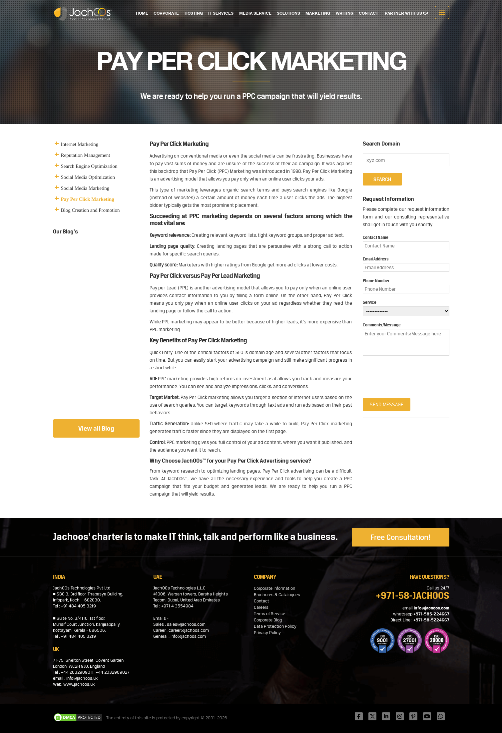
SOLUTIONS (288, 14)
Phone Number (376, 280)
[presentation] (402, 374)
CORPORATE (167, 14)
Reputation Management (85, 155)
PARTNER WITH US (406, 14)
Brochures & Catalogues (277, 594)
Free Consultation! (400, 537)
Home (143, 14)
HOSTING (194, 14)
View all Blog (96, 428)
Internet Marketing (80, 144)
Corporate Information (274, 588)
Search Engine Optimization (89, 166)
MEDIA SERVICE (256, 14)
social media (261, 156)
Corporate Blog (268, 619)
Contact (261, 600)
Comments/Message (382, 325)
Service (369, 302)
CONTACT (368, 14)
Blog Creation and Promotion (90, 210)
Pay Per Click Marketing (87, 199)
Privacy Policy (267, 632)
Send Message (386, 404)
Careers (261, 607)
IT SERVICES (221, 14)
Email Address (376, 259)
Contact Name (375, 237)
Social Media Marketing (85, 188)
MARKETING (318, 14)
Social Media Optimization (88, 177)
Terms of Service (269, 613)
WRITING (344, 14)
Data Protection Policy (275, 626)
